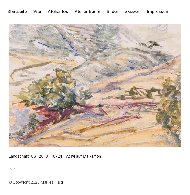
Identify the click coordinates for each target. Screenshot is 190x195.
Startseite (17, 11)
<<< (12, 169)
